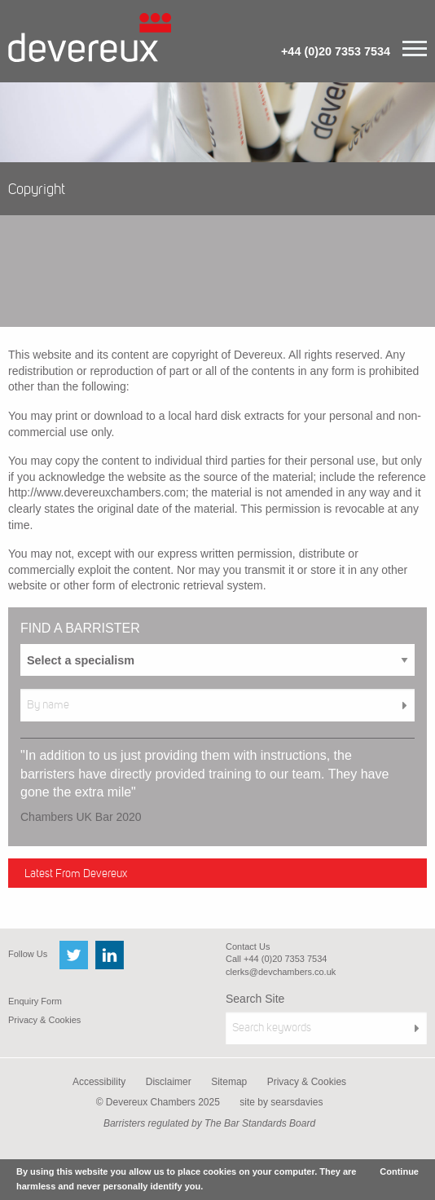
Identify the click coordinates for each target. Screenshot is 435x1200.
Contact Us (248, 946)
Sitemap (229, 1082)
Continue (399, 1171)
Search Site (255, 998)
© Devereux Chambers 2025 (158, 1102)
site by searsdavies (281, 1102)
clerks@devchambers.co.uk (281, 972)
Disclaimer (168, 1082)
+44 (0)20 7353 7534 (335, 51)
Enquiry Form (35, 1001)
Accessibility (98, 1082)
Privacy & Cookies (44, 1020)
